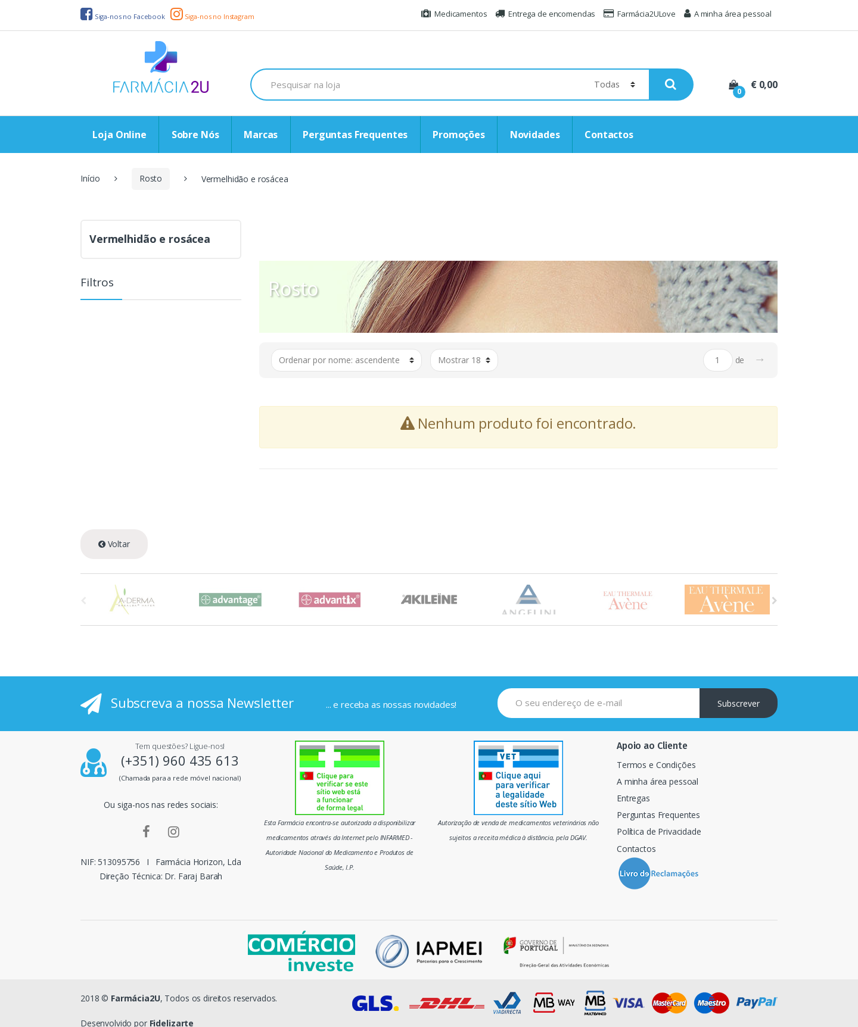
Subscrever (738, 703)
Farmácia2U (135, 998)
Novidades (535, 134)
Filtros (97, 283)
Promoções (459, 134)
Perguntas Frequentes (355, 134)
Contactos (609, 134)
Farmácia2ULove (640, 13)
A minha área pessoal (728, 13)
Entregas (633, 798)
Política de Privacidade (659, 831)
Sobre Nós (195, 134)
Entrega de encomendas (545, 13)
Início (90, 178)
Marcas (261, 134)
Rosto (150, 178)
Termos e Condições (656, 764)
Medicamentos (454, 13)
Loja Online (119, 134)
